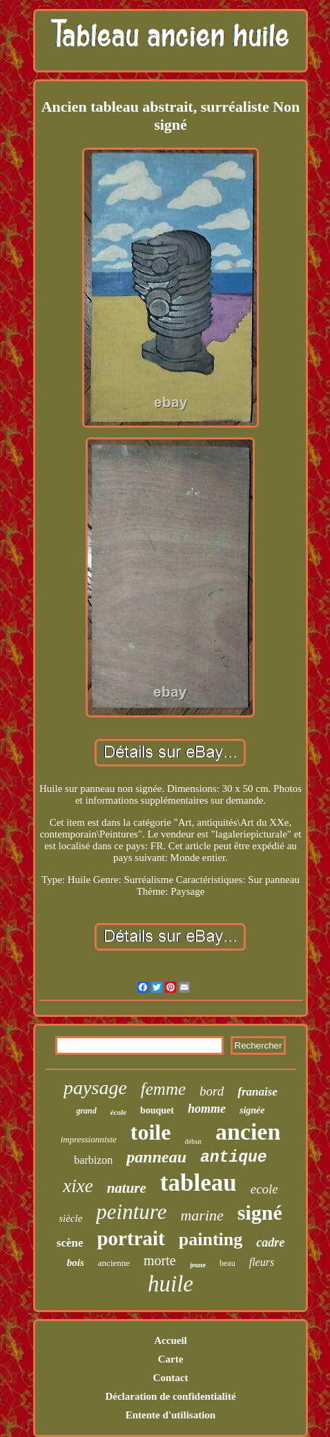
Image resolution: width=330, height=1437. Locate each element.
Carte (171, 1359)
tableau (198, 1182)
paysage (95, 1087)
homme (207, 1109)
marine (201, 1215)
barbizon (93, 1160)
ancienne (114, 1263)
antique (233, 1158)
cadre (270, 1242)
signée (252, 1110)
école (118, 1112)
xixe (78, 1186)
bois (75, 1262)
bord (212, 1091)
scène (70, 1242)
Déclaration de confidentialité (170, 1396)
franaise (257, 1091)
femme (163, 1089)
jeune (198, 1265)
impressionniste (89, 1139)
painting (211, 1239)
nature (126, 1188)
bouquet (157, 1110)
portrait (130, 1238)
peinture (131, 1212)
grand (86, 1111)
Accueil (170, 1340)
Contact (170, 1377)
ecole (264, 1189)
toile (150, 1132)
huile (170, 1283)
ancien (247, 1131)
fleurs (261, 1262)
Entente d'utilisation (170, 1414)
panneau (156, 1157)
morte (160, 1260)
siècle (70, 1218)
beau (227, 1263)
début (192, 1141)
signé (259, 1212)
